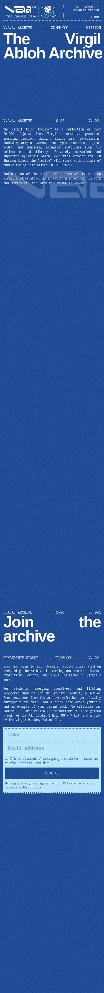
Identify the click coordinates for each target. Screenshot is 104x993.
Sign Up (52, 773)
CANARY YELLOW (86, 10)
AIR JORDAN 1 (87, 7)
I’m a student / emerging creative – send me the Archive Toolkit (51, 760)
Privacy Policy (75, 783)
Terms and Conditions (23, 787)
